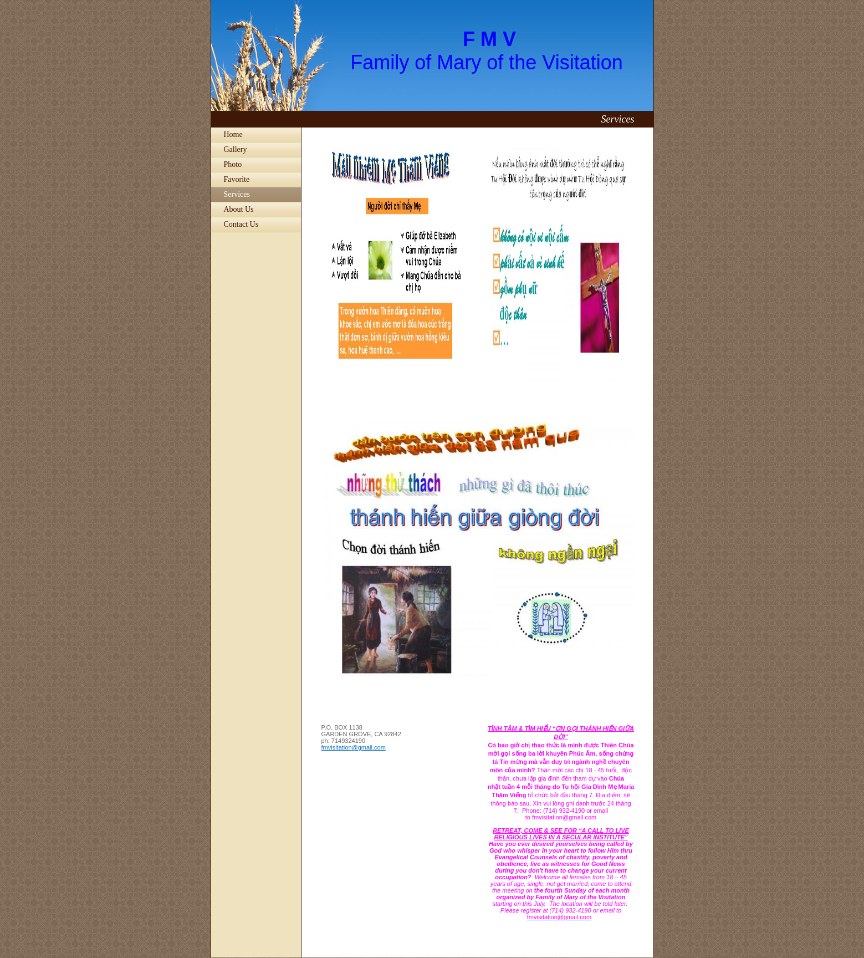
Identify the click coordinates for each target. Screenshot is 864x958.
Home (233, 134)
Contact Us (241, 224)
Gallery (235, 149)
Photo (233, 164)
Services (237, 194)
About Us (239, 209)
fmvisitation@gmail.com (353, 747)
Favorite (237, 179)
